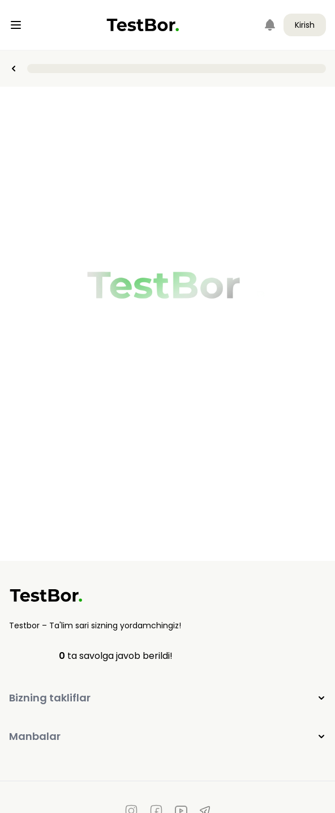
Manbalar (167, 736)
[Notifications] (270, 25)
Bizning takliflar (167, 698)
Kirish (305, 25)
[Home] (143, 25)
